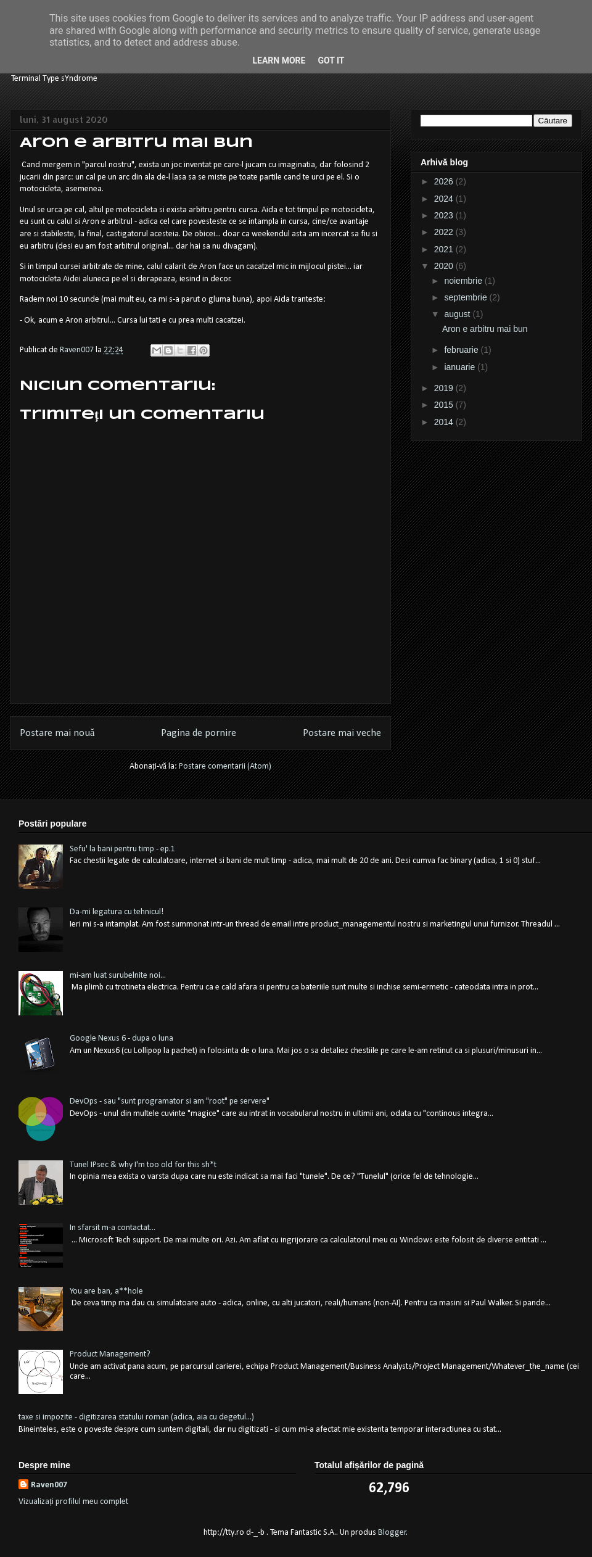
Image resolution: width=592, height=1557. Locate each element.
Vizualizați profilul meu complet (73, 1501)
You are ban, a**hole (106, 1291)
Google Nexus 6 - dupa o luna (121, 1038)
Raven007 (49, 1485)
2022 (445, 232)
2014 (445, 422)
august (458, 314)
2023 (445, 215)
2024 (445, 199)
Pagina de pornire (198, 733)
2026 (445, 181)
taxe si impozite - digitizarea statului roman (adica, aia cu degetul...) (136, 1417)
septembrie (466, 297)
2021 (445, 249)
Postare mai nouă (57, 733)
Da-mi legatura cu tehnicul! (116, 912)
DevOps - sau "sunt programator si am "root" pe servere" (169, 1101)
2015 (445, 405)
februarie (462, 350)
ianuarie (460, 367)
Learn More (278, 60)
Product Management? (110, 1354)
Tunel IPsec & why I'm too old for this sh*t (143, 1165)
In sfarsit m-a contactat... (112, 1228)
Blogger (392, 1532)
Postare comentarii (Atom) (225, 766)
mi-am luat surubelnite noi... (118, 975)
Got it (331, 60)
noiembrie (464, 281)
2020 (445, 266)
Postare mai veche (342, 733)
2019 (445, 388)
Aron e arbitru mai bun (485, 329)
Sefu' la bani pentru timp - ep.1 (122, 849)
